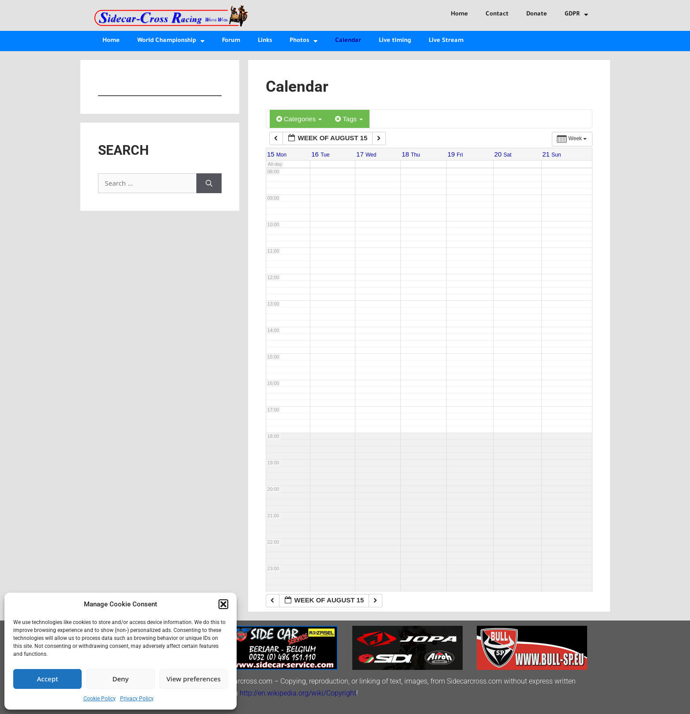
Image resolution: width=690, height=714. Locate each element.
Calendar (348, 40)
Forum (231, 40)
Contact (497, 14)
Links (265, 40)
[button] (223, 604)
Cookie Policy (99, 698)
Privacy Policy (137, 698)
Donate (536, 14)
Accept (47, 678)
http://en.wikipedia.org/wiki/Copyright (298, 693)
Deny (121, 678)
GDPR (576, 14)
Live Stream (446, 40)
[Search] (209, 183)
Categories (299, 119)
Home (459, 14)
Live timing (395, 40)
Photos (303, 41)
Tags (349, 119)
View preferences (193, 678)
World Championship (170, 41)
